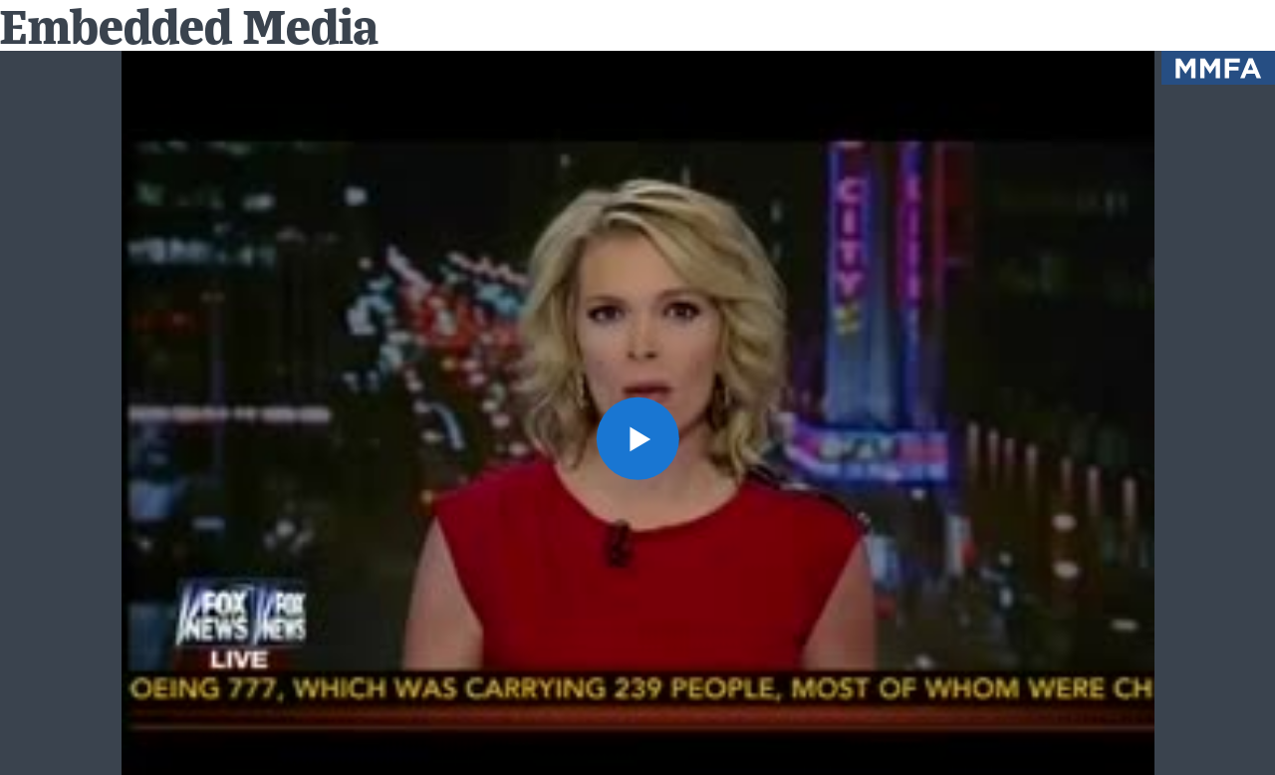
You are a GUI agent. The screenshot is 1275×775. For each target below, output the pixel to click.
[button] (637, 438)
